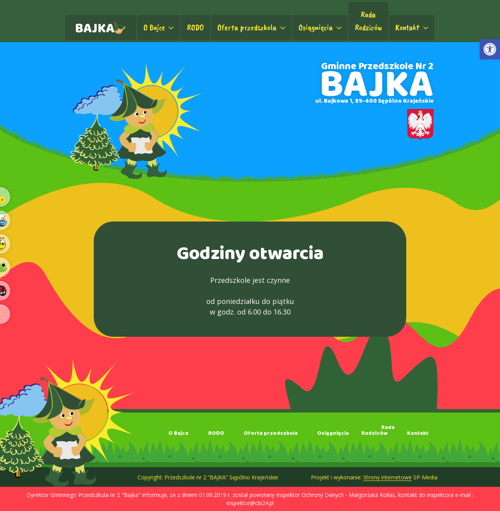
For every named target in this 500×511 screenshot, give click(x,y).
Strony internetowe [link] (387, 477)
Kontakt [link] (412, 27)
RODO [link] (195, 27)
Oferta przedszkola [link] (252, 27)
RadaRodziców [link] (368, 21)
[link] (490, 49)
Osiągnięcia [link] (320, 27)
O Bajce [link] (159, 27)
